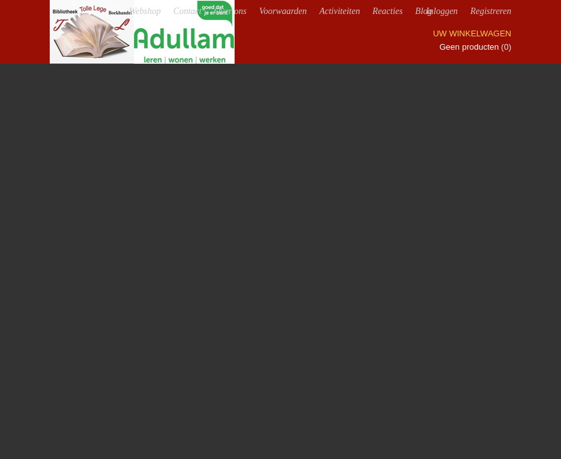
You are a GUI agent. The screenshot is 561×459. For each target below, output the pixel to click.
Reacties (387, 11)
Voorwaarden (283, 11)
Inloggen (442, 11)
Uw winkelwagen (472, 33)
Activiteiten (339, 11)
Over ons (230, 11)
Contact (187, 11)
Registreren (490, 11)
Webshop (145, 11)
